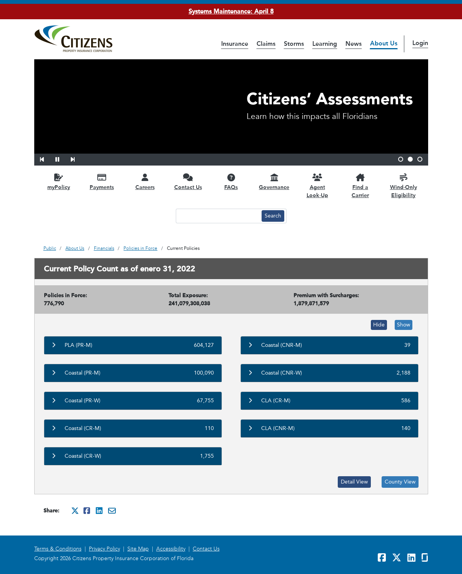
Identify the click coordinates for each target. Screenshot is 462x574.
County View (400, 482)
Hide (379, 324)
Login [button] (420, 43)
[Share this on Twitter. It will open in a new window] (75, 510)
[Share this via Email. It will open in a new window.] (112, 510)
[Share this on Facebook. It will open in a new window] (87, 510)
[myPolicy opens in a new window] (58, 181)
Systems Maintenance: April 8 (231, 11)
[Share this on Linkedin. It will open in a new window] (99, 510)
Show (403, 324)
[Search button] (273, 216)
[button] (47, 158)
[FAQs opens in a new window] (231, 181)
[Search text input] (218, 216)
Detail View (354, 482)
